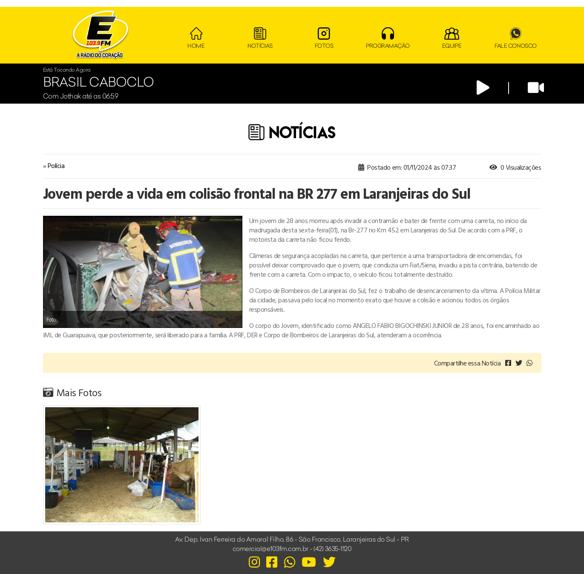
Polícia (56, 165)
